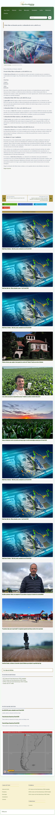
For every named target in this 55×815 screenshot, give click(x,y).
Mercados (26, 10)
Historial (14, 10)
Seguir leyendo (7, 168)
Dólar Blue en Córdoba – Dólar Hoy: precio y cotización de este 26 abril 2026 (16, 327)
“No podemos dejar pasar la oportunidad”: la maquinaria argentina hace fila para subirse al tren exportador (22, 629)
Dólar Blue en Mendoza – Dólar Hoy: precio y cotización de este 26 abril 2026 (17, 249)
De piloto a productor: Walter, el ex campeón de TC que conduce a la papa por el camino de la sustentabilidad (22, 594)
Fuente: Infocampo (7, 65)
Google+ (5, 208)
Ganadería (34, 10)
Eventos (6, 13)
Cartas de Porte (5, 789)
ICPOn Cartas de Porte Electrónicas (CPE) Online (14, 680)
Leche (41, 10)
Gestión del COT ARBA (8, 683)
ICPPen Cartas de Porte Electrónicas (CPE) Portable (15, 681)
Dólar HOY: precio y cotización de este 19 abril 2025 (15, 198)
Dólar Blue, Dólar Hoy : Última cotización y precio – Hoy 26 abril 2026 (15, 288)
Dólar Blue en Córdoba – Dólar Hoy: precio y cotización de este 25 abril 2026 (16, 558)
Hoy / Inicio (6, 10)
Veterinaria (48, 10)
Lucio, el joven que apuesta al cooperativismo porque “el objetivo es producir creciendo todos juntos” (21, 396)
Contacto (4, 799)
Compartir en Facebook (25, 204)
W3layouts (4, 811)
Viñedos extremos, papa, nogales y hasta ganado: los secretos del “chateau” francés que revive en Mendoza (22, 362)
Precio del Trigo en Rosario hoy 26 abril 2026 (10, 723)
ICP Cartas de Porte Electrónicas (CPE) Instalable (14, 678)
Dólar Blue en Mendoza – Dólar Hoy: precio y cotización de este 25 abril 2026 (16, 479)
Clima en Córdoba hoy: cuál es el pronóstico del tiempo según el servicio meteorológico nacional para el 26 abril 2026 (24, 440)
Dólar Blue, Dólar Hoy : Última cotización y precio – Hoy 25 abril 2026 (15, 519)
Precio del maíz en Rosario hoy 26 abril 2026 (10, 716)
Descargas (4, 794)
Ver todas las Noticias (8, 670)
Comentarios (5, 796)
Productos (4, 791)
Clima (20, 10)
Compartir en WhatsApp (9, 204)
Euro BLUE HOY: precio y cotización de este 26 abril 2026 (13, 710)
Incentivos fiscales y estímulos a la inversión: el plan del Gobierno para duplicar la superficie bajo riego (21, 663)
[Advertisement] (28, 182)
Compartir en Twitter (40, 204)
